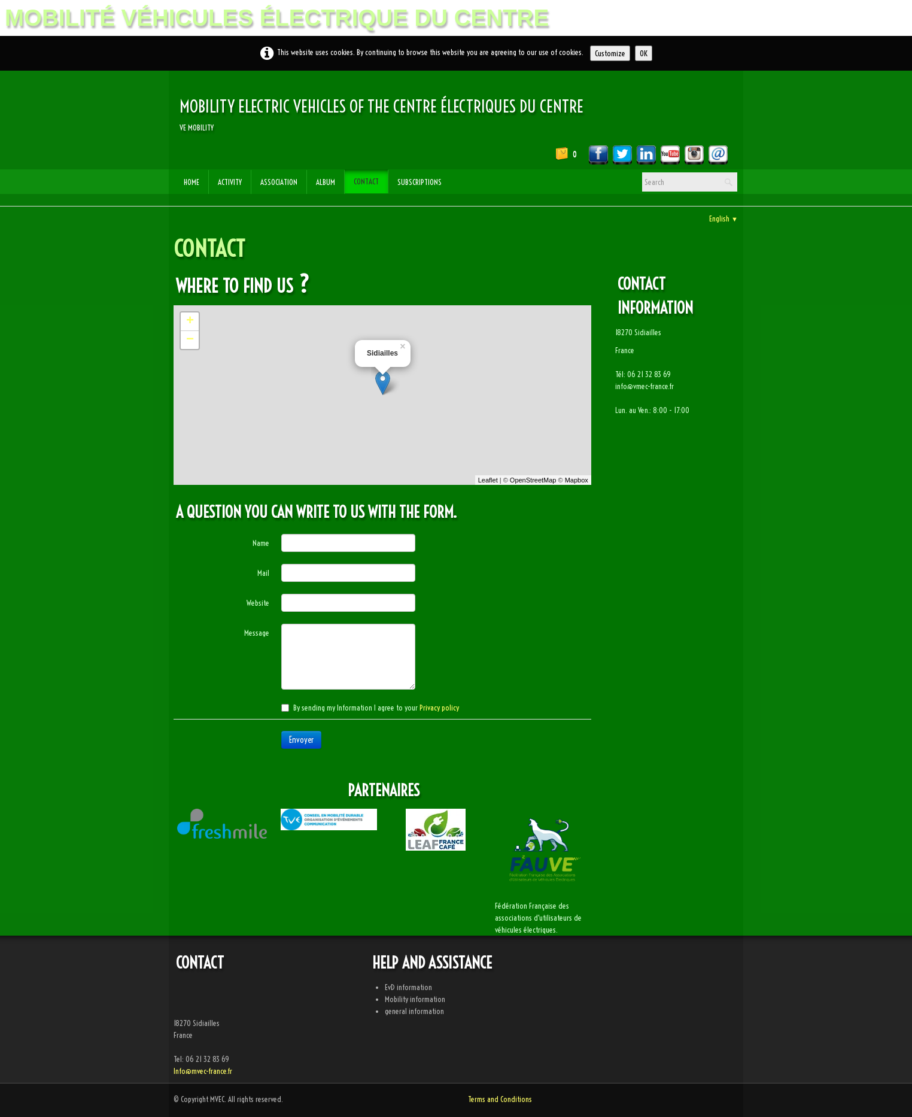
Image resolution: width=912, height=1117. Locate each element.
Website (258, 603)
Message (256, 633)
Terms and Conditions (500, 1099)
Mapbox (576, 480)
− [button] (190, 340)
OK (643, 53)
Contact (366, 181)
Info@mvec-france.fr (203, 1071)
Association (278, 182)
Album (325, 182)
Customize (610, 53)
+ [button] (190, 321)
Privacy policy (439, 707)
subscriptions (419, 182)
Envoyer (301, 739)
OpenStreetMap (533, 480)
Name (261, 543)
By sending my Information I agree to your (370, 707)
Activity (230, 182)
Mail (263, 573)
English (723, 218)
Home (191, 182)
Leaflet (488, 480)
